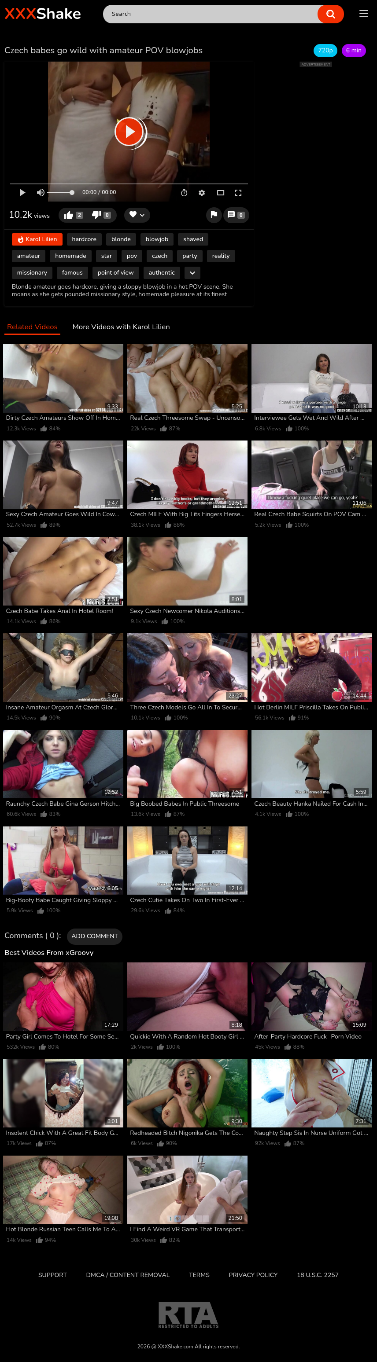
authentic (162, 272)
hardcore (84, 239)
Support (52, 1275)
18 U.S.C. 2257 (318, 1275)
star (106, 256)
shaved (193, 239)
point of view (116, 272)
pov (132, 256)
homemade (70, 256)
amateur (28, 256)
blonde (121, 239)
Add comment (94, 936)
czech (159, 256)
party (189, 256)
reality (221, 256)
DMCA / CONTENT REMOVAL (128, 1275)
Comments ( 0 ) (31, 936)
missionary (32, 272)
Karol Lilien (37, 240)
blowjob (157, 239)
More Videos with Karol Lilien (121, 327)
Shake (42, 13)
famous (72, 272)
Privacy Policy (253, 1275)
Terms (199, 1275)
